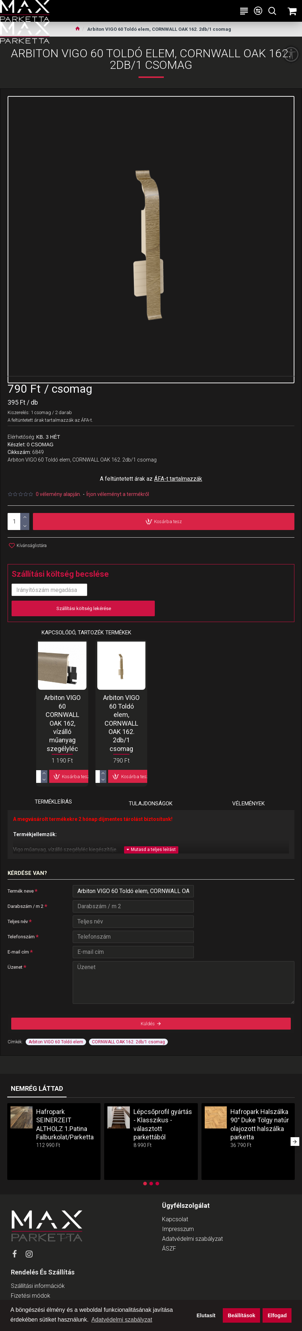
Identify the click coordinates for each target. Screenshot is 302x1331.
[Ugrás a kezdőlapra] (77, 29)
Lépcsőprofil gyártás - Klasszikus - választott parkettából (162, 1124)
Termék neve (21, 891)
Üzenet (15, 967)
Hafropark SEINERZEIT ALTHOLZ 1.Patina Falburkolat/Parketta (65, 1124)
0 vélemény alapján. (58, 494)
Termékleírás (53, 801)
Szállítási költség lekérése (83, 608)
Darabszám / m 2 (25, 906)
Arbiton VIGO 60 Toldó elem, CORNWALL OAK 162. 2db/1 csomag (121, 722)
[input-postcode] (49, 590)
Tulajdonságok (151, 803)
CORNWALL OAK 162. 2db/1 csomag (128, 1041)
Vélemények (248, 803)
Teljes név (18, 921)
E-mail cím (18, 952)
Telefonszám (21, 936)
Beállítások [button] (241, 1315)
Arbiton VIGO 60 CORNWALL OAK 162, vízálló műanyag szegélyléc (62, 722)
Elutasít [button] (206, 1315)
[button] (294, 1141)
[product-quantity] (18, 521)
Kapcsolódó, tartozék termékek (86, 632)
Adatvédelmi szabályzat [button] (122, 1320)
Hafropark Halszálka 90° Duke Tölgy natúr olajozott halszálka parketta (259, 1124)
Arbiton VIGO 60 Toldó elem (56, 1041)
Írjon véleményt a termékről (117, 494)
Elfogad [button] (277, 1315)
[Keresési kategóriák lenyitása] (272, 11)
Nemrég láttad (37, 1088)
